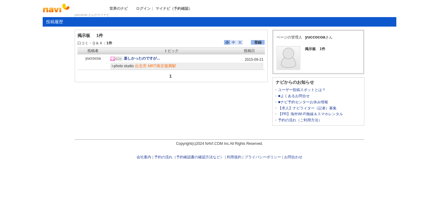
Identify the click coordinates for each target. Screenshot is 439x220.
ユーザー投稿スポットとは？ (302, 90)
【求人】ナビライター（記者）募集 (307, 108)
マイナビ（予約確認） (173, 8)
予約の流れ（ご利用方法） (300, 120)
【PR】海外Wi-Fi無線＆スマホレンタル (310, 114)
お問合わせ (293, 157)
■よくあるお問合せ (293, 96)
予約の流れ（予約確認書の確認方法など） (189, 157)
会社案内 (144, 157)
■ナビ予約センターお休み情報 (303, 102)
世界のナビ (118, 8)
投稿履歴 (54, 21)
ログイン (143, 8)
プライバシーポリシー (262, 157)
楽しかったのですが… (142, 58)
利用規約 (234, 157)
